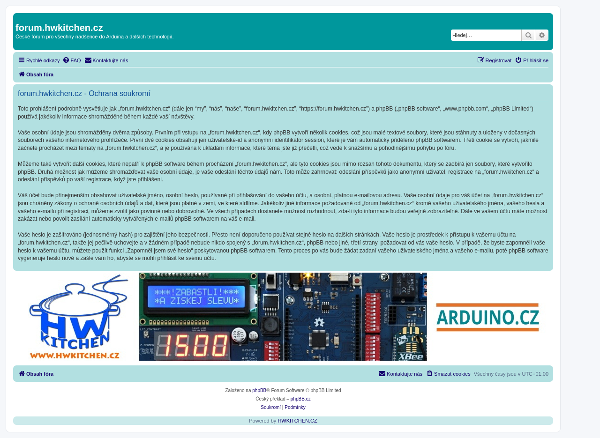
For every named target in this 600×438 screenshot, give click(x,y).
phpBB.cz (301, 398)
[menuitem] (71, 60)
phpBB (259, 390)
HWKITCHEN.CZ (297, 420)
